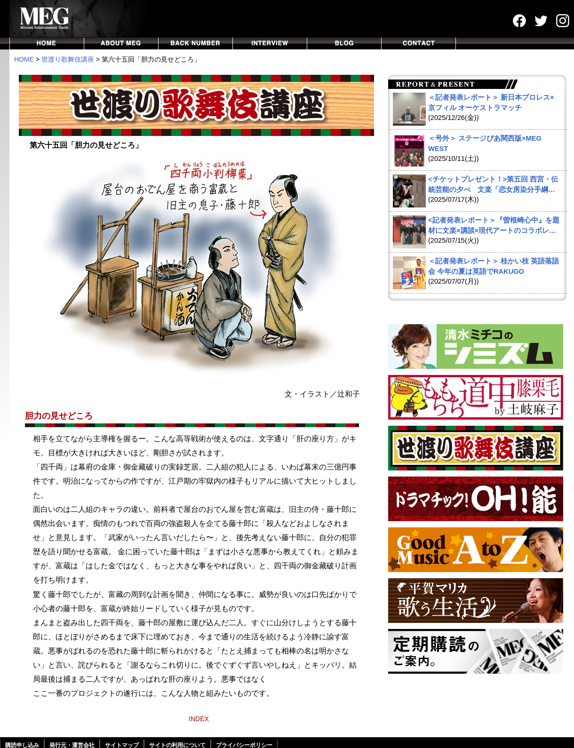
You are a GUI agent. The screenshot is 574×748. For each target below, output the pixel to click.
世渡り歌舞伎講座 (67, 59)
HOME (46, 43)
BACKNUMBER (196, 43)
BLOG (344, 43)
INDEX (199, 719)
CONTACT (419, 43)
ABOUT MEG (121, 43)
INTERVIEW (270, 43)
